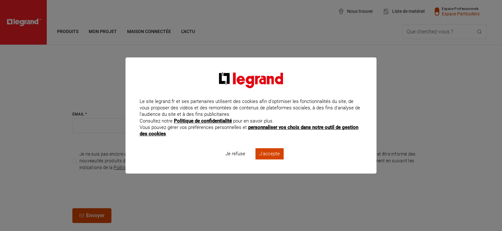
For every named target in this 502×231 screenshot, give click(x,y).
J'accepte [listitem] (269, 162)
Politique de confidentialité (203, 129)
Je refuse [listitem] (235, 162)
